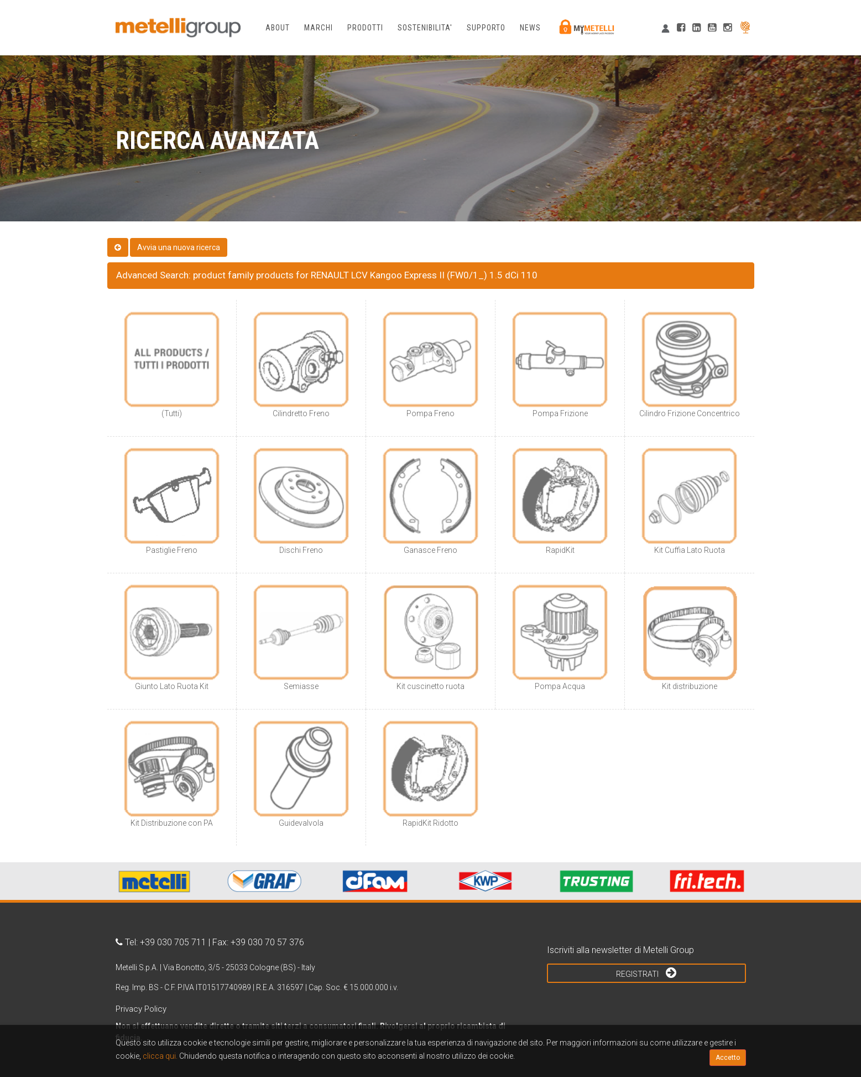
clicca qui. (160, 1056)
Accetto (728, 1058)
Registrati (646, 972)
